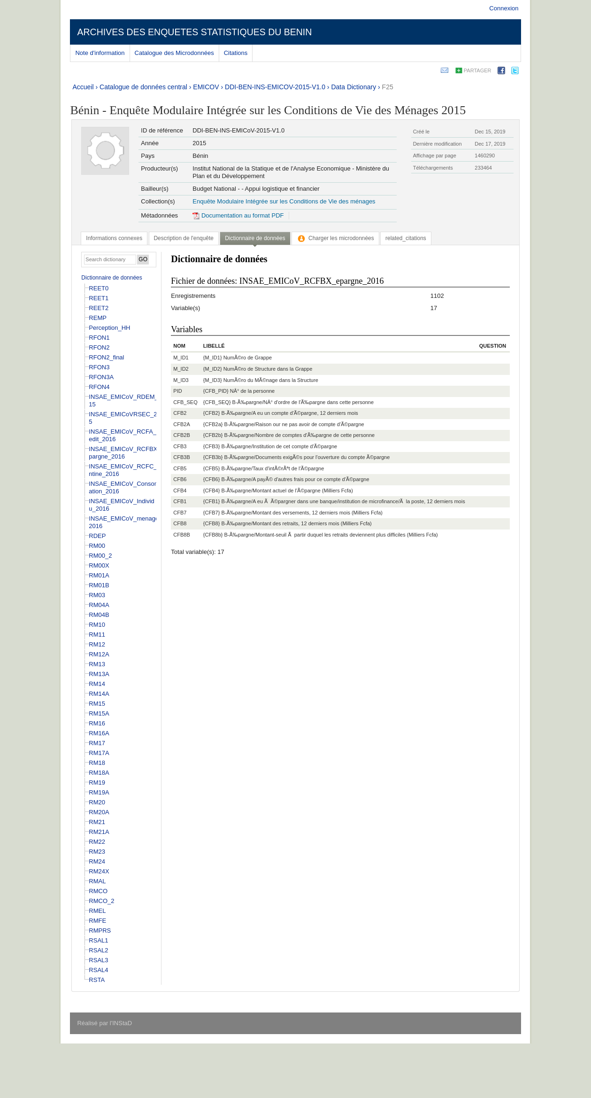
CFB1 (179, 501)
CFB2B (181, 435)
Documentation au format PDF (238, 215)
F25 (387, 87)
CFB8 (179, 523)
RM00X (99, 565)
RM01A (99, 575)
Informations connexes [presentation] (114, 238)
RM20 (97, 802)
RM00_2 (100, 555)
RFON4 (99, 386)
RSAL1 (98, 940)
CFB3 (179, 446)
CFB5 (179, 468)
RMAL (97, 881)
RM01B (99, 585)
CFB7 (179, 512)
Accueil (82, 87)
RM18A (99, 772)
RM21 (97, 821)
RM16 (97, 723)
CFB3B (181, 457)
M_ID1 (180, 357)
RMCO (98, 891)
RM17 (97, 743)
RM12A (99, 654)
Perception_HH (109, 327)
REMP (98, 317)
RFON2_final (106, 357)
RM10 (97, 624)
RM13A (99, 673)
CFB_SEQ (185, 402)
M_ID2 (180, 369)
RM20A (99, 812)
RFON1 (99, 337)
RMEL (97, 910)
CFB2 (179, 413)
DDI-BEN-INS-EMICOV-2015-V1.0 (275, 87)
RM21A (99, 831)
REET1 (98, 298)
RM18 (97, 762)
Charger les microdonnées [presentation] (335, 238)
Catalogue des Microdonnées (174, 52)
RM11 (97, 634)
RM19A (99, 792)
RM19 (97, 782)
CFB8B (181, 534)
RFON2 (99, 347)
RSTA (97, 979)
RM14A (99, 693)
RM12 (97, 644)
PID (177, 391)
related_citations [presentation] (405, 238)
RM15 (97, 703)
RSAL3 (98, 960)
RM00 (97, 545)
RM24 (97, 861)
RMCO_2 (101, 900)
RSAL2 (98, 950)
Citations (236, 52)
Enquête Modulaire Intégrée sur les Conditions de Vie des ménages (283, 201)
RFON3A (101, 377)
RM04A (99, 604)
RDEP (97, 535)
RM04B (99, 614)
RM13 (97, 664)
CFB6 (179, 479)
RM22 (97, 841)
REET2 (98, 307)
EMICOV (206, 87)
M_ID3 (180, 380)
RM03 (97, 595)
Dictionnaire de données (111, 277)
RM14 (97, 683)
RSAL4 (98, 969)
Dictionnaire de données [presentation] (255, 238)
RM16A (99, 733)
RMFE (97, 920)
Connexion (503, 8)
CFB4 (179, 490)
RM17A (99, 752)
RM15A (99, 713)
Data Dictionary (353, 87)
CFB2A (181, 424)
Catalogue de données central (143, 87)
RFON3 (99, 367)
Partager (477, 70)
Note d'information (99, 52)
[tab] (114, 238)
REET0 (98, 288)
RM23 (97, 851)
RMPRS (100, 930)
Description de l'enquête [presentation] (184, 238)
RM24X (99, 871)
